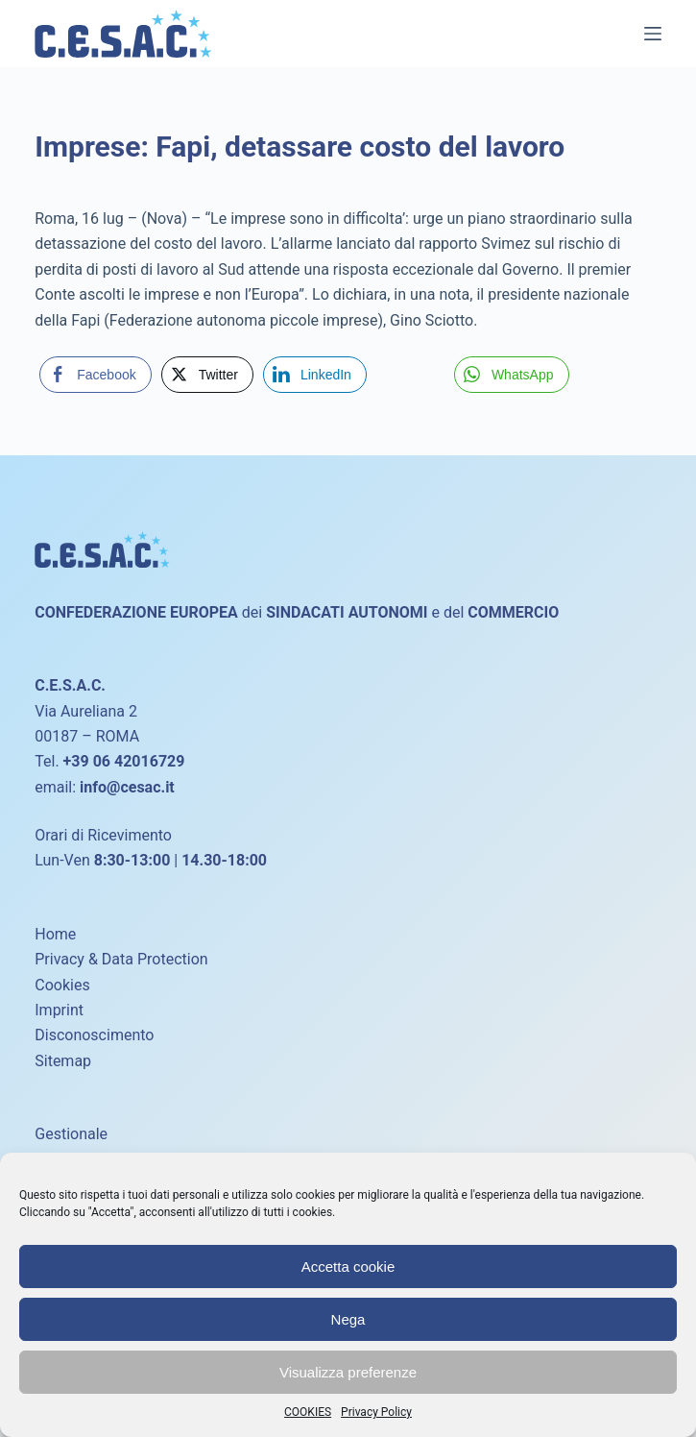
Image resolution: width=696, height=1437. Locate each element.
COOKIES (307, 1412)
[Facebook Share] (95, 374)
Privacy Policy (376, 1412)
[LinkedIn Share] (315, 374)
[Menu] (652, 33)
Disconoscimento (94, 1035)
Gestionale (71, 1134)
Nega (348, 1319)
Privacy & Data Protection (121, 959)
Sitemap (63, 1061)
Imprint (59, 1010)
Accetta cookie (348, 1266)
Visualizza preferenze (348, 1372)
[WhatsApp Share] (511, 374)
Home (55, 934)
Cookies (62, 985)
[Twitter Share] (207, 374)
